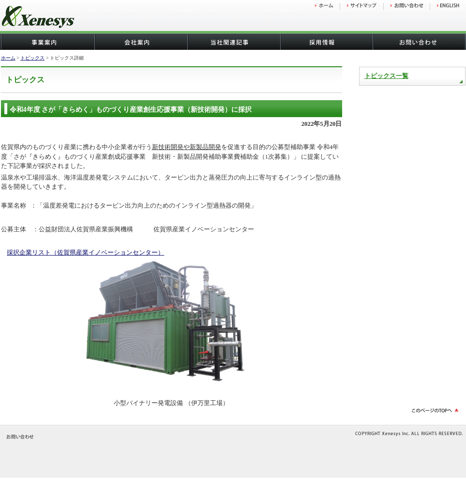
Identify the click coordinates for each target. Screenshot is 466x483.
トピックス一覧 (386, 76)
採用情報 (326, 42)
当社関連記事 (233, 42)
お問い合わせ (419, 42)
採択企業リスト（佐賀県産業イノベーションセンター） (85, 252)
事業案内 (47, 42)
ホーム (8, 57)
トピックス (32, 57)
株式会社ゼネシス (64, 18)
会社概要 (140, 42)
